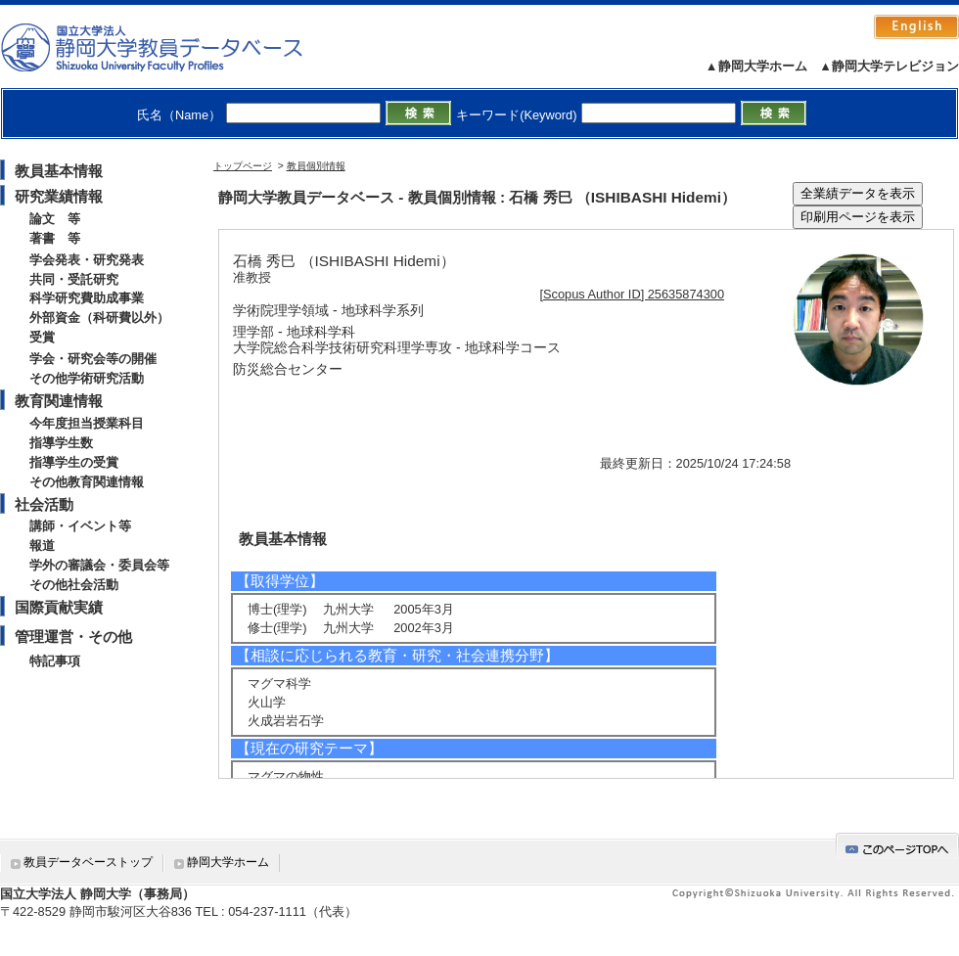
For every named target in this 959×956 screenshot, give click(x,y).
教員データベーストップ (88, 862)
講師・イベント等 (80, 526)
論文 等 (54, 218)
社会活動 (44, 504)
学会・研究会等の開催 (93, 358)
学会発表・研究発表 (86, 259)
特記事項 (54, 661)
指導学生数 (61, 442)
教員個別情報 (316, 165)
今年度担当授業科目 (86, 423)
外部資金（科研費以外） (99, 317)
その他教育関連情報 (86, 482)
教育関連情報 (59, 400)
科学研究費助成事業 (86, 298)
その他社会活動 (73, 584)
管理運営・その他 (73, 636)
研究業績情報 (59, 196)
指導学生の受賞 (73, 462)
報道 (42, 545)
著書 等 (54, 238)
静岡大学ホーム (228, 862)
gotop (897, 846)
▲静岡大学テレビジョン (889, 66)
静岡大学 (171, 47)
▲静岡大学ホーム (756, 66)
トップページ (242, 165)
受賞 (42, 337)
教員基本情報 (59, 170)
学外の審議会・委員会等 (99, 565)
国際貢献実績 (59, 607)
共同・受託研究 (73, 279)
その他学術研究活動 (86, 378)
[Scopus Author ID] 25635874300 (632, 294)
